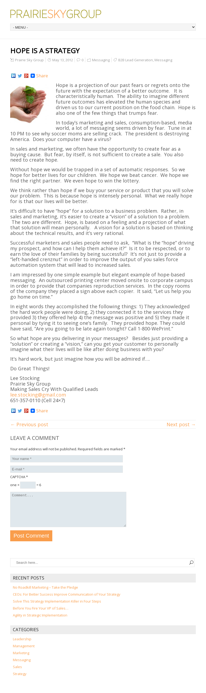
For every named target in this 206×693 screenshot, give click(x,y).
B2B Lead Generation (135, 60)
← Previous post (29, 424)
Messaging (101, 60)
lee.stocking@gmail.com (38, 394)
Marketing (21, 659)
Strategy (20, 680)
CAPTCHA (19, 476)
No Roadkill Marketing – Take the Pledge (45, 593)
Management (24, 652)
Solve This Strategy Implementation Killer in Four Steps (57, 607)
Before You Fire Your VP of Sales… (40, 614)
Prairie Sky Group (29, 60)
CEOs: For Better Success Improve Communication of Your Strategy (66, 600)
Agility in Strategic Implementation (40, 621)
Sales (17, 673)
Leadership (22, 645)
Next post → (181, 424)
